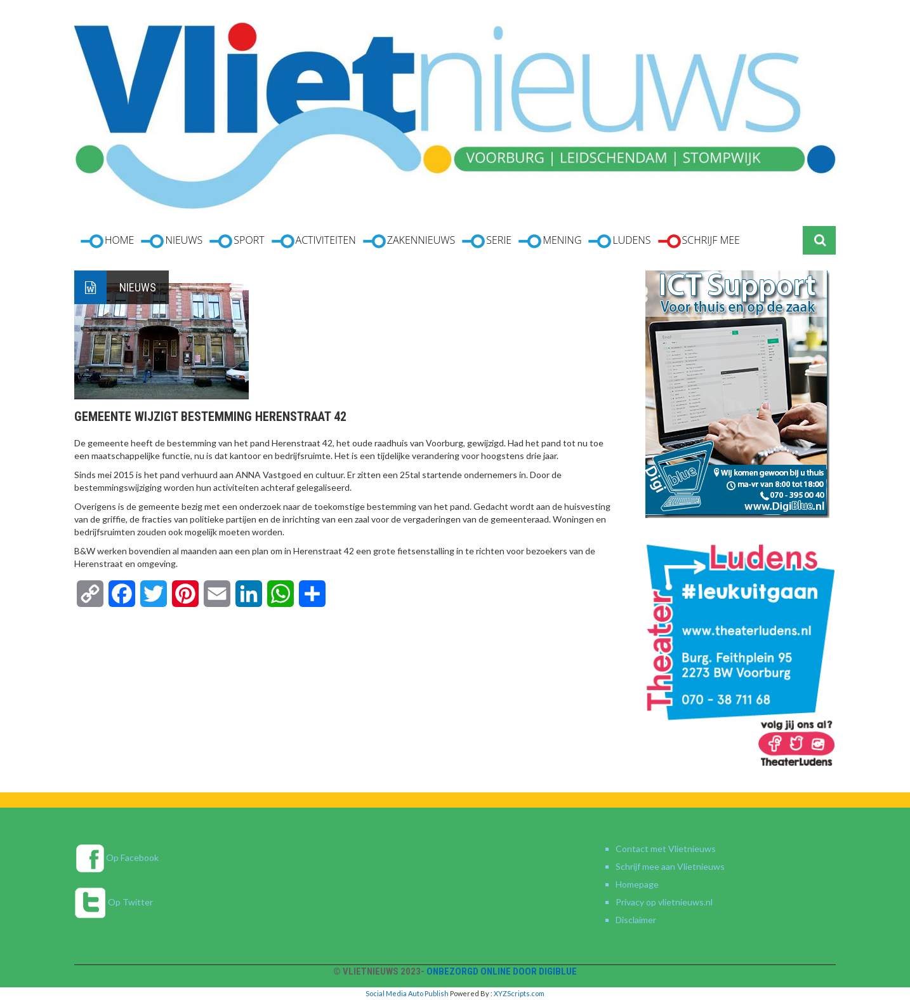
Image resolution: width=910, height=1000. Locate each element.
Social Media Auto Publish (407, 993)
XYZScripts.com (519, 993)
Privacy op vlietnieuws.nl (664, 902)
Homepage (637, 884)
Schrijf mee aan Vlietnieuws (670, 866)
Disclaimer (636, 919)
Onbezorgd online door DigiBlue (501, 971)
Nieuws (137, 287)
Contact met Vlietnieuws (666, 848)
